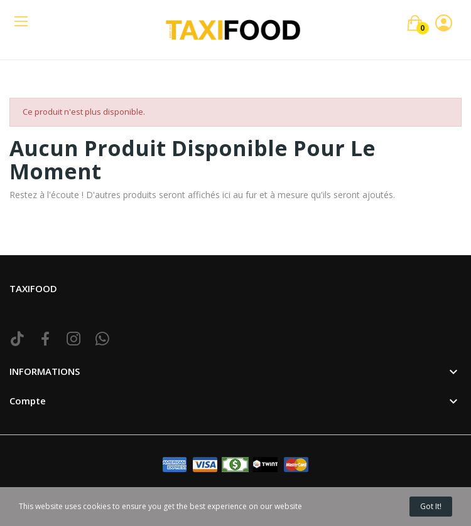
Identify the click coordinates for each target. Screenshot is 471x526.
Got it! (430, 506)
